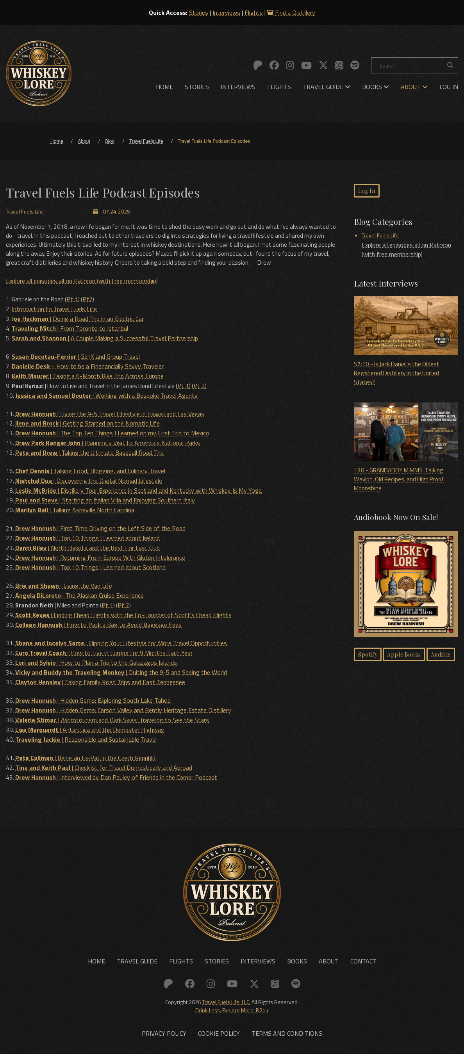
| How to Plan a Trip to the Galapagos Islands (96, 661)
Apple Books (404, 657)
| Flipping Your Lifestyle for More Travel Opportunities (121, 642)
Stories (198, 12)
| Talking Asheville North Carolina (75, 513)
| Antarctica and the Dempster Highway (90, 726)
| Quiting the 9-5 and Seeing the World (121, 670)
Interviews (226, 12)
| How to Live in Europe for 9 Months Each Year (104, 652)
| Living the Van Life (64, 587)
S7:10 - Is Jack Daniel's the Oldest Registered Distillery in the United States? (406, 342)
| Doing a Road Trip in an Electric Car (78, 328)
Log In (448, 87)
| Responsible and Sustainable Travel (86, 735)
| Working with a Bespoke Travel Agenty (107, 403)
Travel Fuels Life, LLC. (226, 997)
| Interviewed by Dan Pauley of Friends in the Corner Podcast (117, 772)
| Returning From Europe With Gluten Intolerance (101, 559)
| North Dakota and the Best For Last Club (88, 550)
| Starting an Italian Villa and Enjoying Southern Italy (105, 504)
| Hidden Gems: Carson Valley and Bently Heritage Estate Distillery (124, 707)
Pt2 (91, 310)
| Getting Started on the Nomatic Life (88, 430)
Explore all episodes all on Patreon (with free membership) (82, 292)
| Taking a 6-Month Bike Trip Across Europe (88, 384)
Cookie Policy (219, 1029)
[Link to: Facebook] (274, 65)
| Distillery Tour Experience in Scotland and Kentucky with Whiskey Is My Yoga (139, 495)
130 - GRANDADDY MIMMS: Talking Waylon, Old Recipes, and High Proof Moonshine (406, 449)
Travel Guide (326, 87)
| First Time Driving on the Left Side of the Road (101, 531)
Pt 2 (210, 393)
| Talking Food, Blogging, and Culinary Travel (91, 476)
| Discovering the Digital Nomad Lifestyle (89, 485)
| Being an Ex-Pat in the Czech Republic (86, 753)
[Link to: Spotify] (354, 65)
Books (375, 87)
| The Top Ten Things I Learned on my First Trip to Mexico (113, 439)
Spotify (367, 657)
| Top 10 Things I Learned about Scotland (91, 569)
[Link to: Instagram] (290, 65)
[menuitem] (164, 87)
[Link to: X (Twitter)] (323, 65)
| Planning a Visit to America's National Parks (108, 449)
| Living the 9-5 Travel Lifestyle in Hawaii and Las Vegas (110, 421)
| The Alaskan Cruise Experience (80, 596)
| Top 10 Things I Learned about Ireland (88, 541)
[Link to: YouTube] (306, 65)
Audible (441, 657)
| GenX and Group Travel (76, 365)
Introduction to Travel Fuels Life (54, 319)
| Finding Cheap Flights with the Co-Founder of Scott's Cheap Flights (124, 615)
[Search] (414, 65)
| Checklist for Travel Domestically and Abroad (104, 762)
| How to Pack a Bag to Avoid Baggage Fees (99, 624)
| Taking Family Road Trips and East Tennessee (101, 680)
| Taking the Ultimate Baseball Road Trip (90, 458)
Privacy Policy (164, 1029)
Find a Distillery (291, 12)
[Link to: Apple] (339, 65)
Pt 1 (76, 310)
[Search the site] (450, 65)
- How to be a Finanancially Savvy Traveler (88, 374)
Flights (253, 12)
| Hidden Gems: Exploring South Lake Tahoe (93, 698)
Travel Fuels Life (380, 236)
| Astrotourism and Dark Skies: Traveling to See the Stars (112, 716)
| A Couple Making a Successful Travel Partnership (105, 347)
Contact (363, 956)
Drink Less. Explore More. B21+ (232, 1005)
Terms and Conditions (287, 1029)
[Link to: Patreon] (257, 65)
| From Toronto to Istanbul (70, 338)
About (414, 87)
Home (164, 87)
